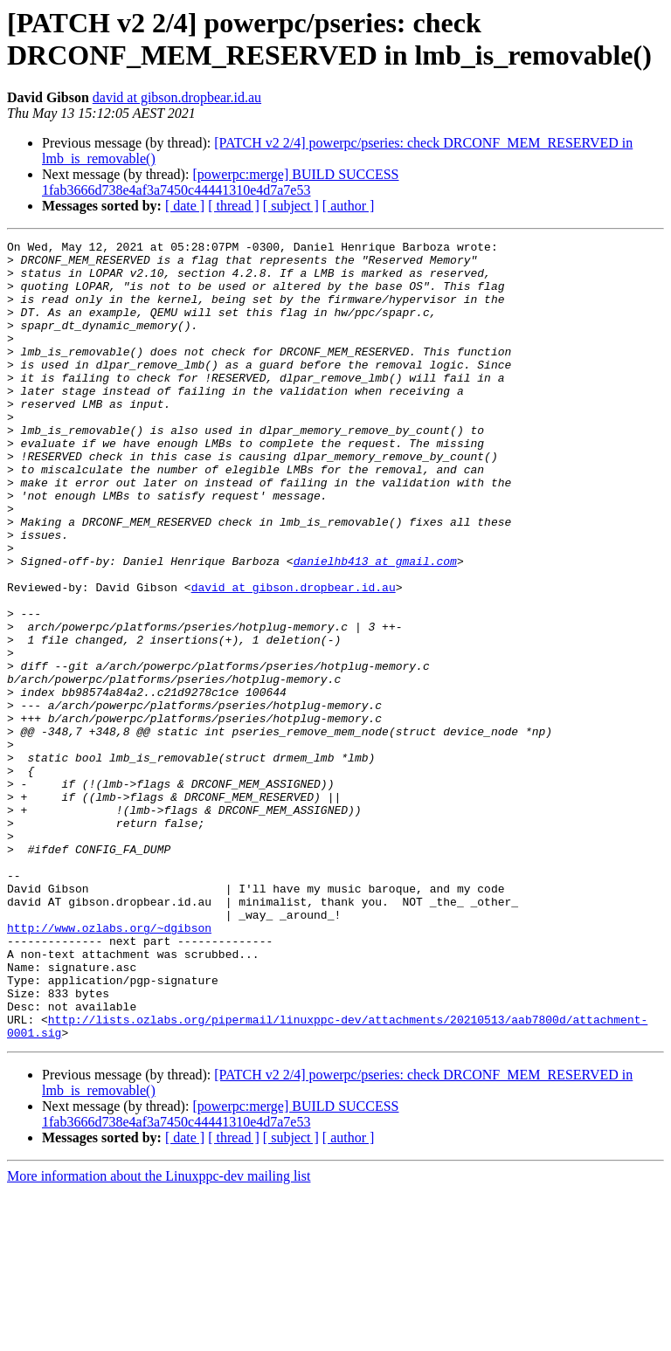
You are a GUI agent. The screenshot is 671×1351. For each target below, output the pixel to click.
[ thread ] (233, 205)
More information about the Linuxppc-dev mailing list (158, 1335)
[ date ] (184, 205)
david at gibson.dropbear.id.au (177, 97)
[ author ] (348, 205)
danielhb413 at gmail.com (375, 626)
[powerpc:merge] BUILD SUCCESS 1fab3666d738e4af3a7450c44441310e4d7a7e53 (220, 182)
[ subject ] (291, 205)
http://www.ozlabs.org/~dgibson (109, 1066)
